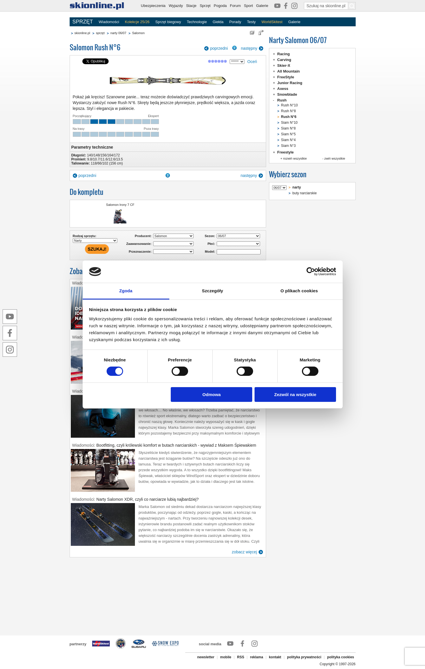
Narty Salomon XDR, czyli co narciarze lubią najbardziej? (147, 499)
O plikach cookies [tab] (299, 290)
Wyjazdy (176, 5)
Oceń (252, 61)
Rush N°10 (289, 105)
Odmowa (212, 394)
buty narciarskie (304, 193)
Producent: (143, 236)
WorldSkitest (272, 22)
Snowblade (287, 94)
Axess (282, 88)
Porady (235, 22)
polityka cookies (340, 657)
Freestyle (285, 152)
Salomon (138, 33)
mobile (225, 657)
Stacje (191, 5)
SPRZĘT (83, 22)
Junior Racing (289, 83)
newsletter (205, 657)
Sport (248, 5)
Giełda (218, 22)
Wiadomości (109, 22)
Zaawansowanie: (138, 243)
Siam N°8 (288, 128)
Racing (283, 54)
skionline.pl (82, 33)
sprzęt (100, 33)
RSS (240, 657)
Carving (284, 60)
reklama (256, 657)
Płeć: (211, 243)
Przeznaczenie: (140, 251)
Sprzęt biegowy (168, 22)
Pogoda (220, 5)
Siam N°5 (288, 134)
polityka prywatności (304, 657)
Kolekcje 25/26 (137, 22)
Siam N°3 (288, 146)
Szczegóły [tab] (212, 290)
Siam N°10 (289, 123)
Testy (251, 22)
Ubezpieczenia (153, 5)
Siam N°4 (288, 140)
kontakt (275, 657)
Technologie (197, 22)
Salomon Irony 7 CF (120, 204)
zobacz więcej (244, 552)
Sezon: (210, 236)
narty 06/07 (118, 33)
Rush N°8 (288, 111)
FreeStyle (285, 77)
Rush (282, 100)
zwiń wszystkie (334, 158)
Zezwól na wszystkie (295, 394)
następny (249, 48)
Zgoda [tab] (126, 290)
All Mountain (288, 71)
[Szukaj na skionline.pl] (352, 6)
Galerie (262, 5)
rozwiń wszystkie (295, 158)
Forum (235, 5)
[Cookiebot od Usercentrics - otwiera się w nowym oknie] (310, 271)
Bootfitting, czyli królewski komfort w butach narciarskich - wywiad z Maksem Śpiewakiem (176, 445)
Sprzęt (205, 5)
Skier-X (283, 65)
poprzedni (219, 48)
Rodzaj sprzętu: (84, 236)
